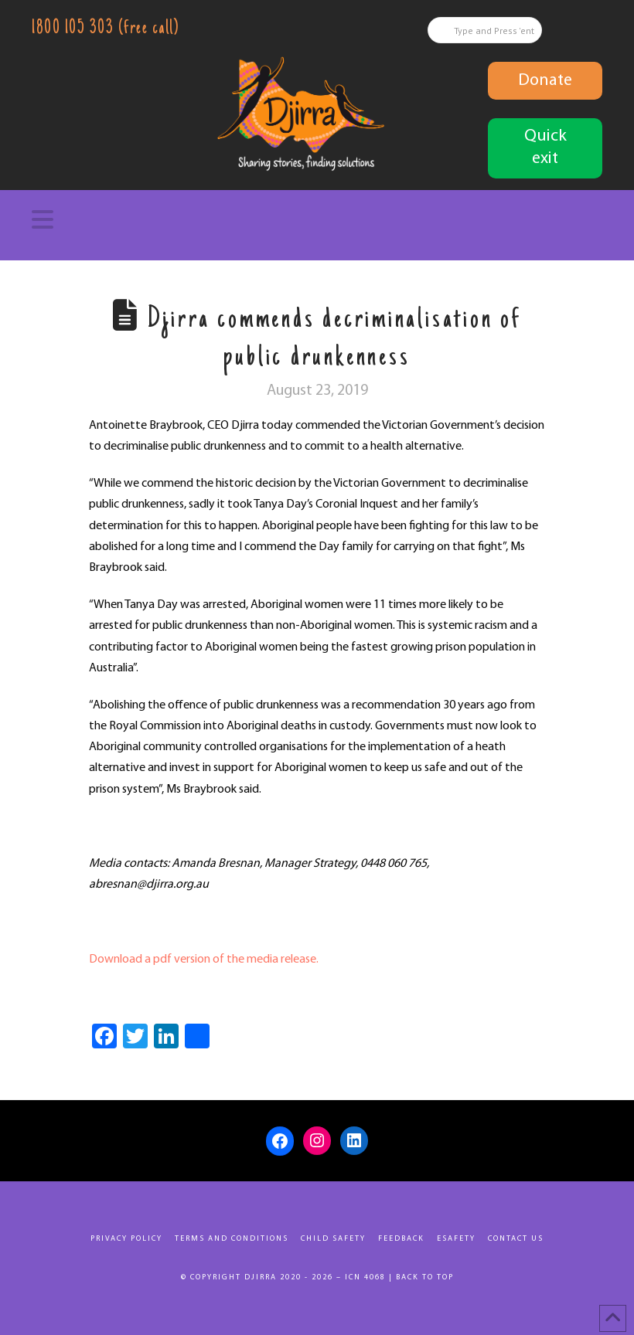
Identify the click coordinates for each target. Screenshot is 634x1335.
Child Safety (333, 1239)
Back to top (425, 1277)
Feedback (401, 1239)
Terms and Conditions (231, 1239)
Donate (545, 81)
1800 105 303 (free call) (105, 29)
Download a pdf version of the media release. (204, 959)
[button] (317, 219)
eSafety (456, 1239)
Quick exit (545, 147)
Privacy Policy (126, 1239)
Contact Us (516, 1239)
